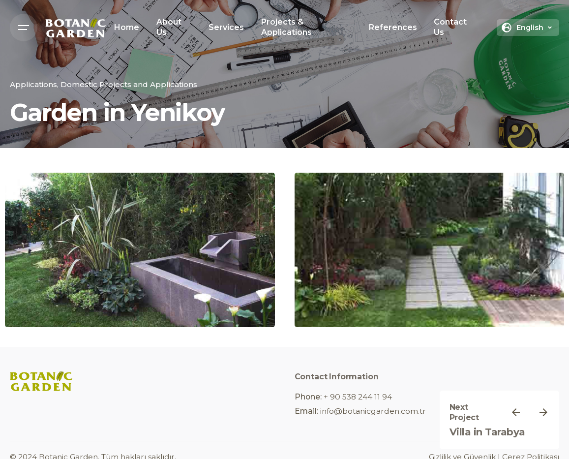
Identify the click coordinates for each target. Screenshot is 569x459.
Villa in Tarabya (487, 432)
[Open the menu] (23, 27)
